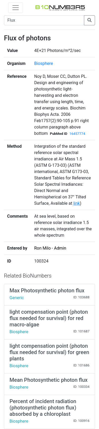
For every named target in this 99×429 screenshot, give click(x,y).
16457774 (77, 134)
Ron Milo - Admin (50, 248)
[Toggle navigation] (15, 7)
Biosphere (43, 63)
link (76, 203)
